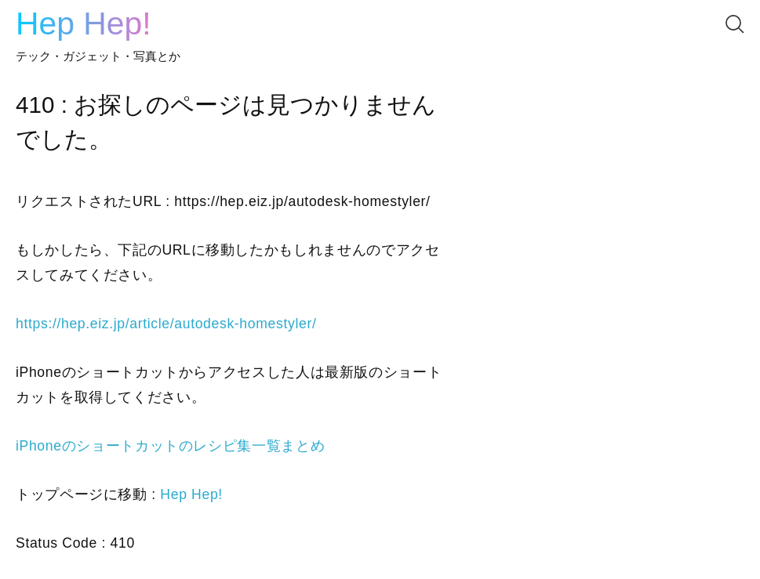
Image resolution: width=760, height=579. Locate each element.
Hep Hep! (83, 23)
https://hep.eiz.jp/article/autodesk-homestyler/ (166, 323)
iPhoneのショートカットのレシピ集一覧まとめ (170, 446)
